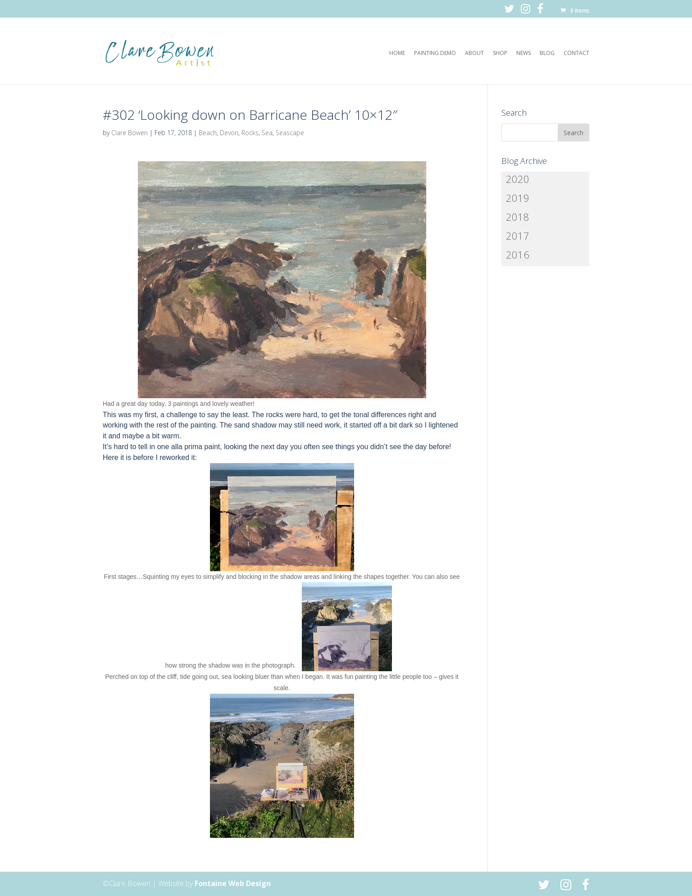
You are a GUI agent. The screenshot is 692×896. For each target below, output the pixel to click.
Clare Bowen (129, 132)
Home (397, 53)
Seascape (290, 132)
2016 (517, 254)
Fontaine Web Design (233, 883)
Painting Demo (435, 53)
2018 (517, 216)
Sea (267, 132)
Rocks (250, 132)
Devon (229, 132)
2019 (517, 198)
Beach (208, 132)
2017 (517, 235)
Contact (576, 53)
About (474, 53)
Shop (500, 53)
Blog (547, 53)
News (523, 53)
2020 (517, 179)
